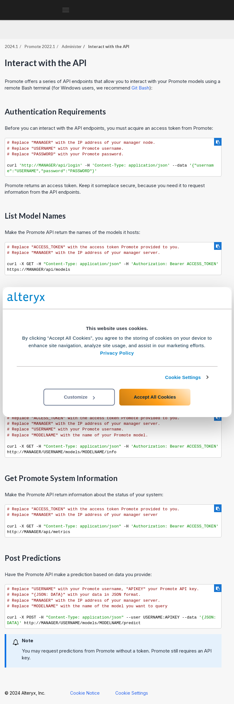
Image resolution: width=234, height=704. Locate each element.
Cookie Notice (85, 693)
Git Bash (140, 88)
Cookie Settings (183, 377)
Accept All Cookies (155, 397)
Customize (79, 397)
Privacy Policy (117, 353)
